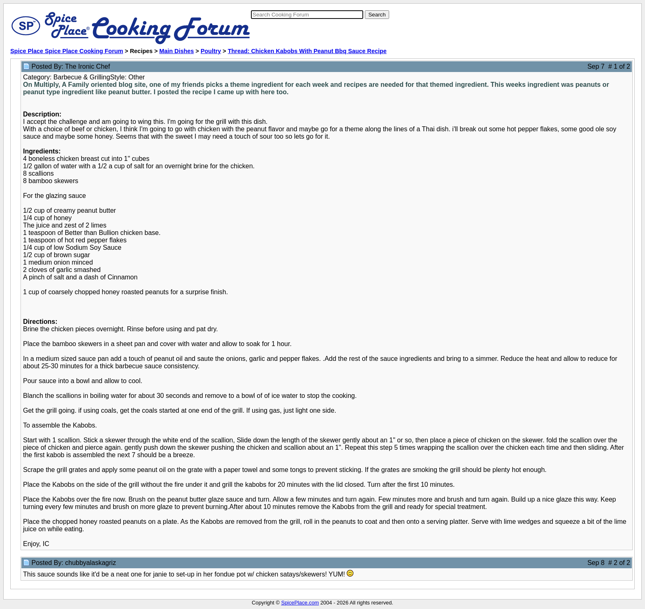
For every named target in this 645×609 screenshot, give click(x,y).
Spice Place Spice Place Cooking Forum (66, 51)
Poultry (211, 51)
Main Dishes (176, 51)
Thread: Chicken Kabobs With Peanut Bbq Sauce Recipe (307, 51)
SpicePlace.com (300, 603)
